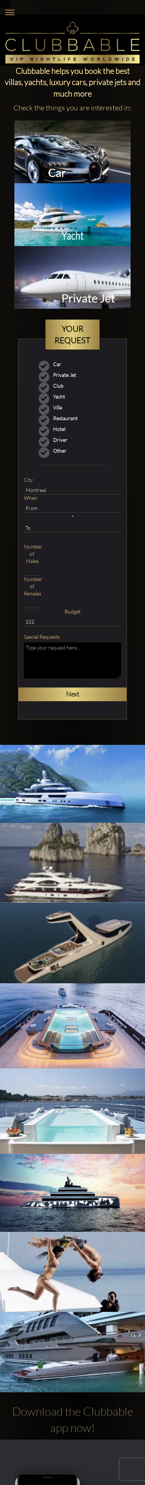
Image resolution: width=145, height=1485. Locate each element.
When (30, 498)
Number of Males (32, 554)
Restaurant (60, 418)
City (28, 480)
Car (52, 364)
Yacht (54, 396)
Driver (55, 440)
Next (72, 694)
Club (53, 386)
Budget (72, 612)
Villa (53, 407)
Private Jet (60, 375)
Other (46, 450)
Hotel (54, 429)
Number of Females (32, 586)
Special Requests (42, 637)
